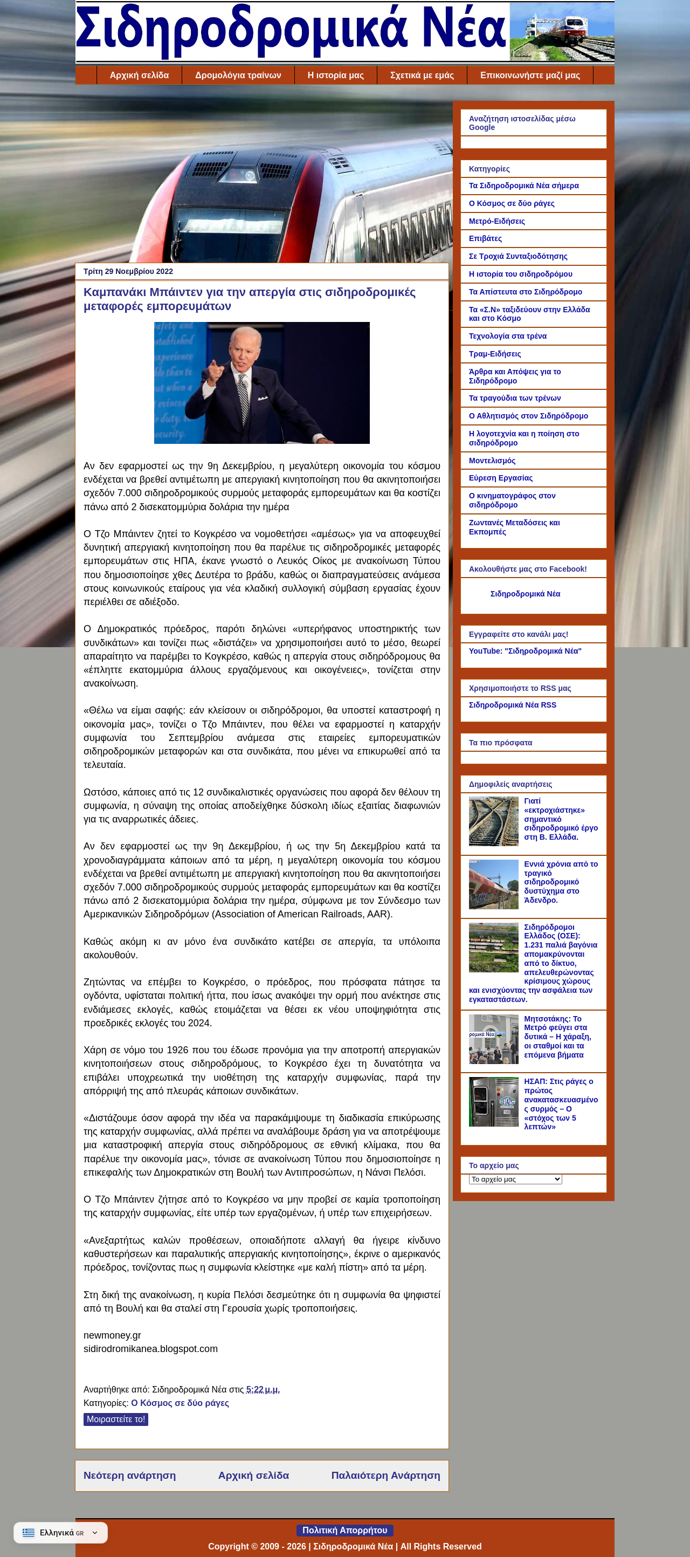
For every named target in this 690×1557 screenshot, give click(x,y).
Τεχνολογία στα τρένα (508, 336)
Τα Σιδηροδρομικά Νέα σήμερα (524, 185)
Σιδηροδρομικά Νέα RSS (512, 705)
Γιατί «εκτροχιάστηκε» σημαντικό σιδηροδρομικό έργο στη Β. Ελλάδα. (561, 819)
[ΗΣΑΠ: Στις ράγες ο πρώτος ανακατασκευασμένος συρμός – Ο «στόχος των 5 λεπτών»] (495, 1124)
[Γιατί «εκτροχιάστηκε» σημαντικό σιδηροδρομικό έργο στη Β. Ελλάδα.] (495, 843)
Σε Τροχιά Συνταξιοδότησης (518, 256)
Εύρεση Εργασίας (501, 478)
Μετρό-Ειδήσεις (497, 221)
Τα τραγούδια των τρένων (515, 398)
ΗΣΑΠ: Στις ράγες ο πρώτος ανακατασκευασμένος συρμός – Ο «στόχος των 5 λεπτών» (561, 1104)
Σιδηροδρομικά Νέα (526, 593)
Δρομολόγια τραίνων (238, 75)
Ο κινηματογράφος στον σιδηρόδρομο (512, 500)
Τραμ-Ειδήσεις (495, 353)
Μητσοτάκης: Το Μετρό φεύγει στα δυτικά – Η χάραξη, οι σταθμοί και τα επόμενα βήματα (558, 1036)
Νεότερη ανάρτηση (130, 1475)
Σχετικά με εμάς (422, 75)
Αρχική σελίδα (139, 75)
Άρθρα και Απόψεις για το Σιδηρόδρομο (515, 376)
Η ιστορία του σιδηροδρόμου (520, 274)
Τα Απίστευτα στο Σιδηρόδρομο (525, 291)
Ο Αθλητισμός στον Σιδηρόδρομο (528, 415)
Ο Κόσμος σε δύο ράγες (180, 1403)
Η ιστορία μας (336, 75)
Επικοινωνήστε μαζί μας (530, 75)
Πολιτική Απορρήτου (344, 1530)
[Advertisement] (261, 176)
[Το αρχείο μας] (515, 1179)
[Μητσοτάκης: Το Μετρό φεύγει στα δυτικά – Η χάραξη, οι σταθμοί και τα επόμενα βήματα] (495, 1061)
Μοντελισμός (492, 460)
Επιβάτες (485, 238)
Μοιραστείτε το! (116, 1419)
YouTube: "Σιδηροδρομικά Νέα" (525, 651)
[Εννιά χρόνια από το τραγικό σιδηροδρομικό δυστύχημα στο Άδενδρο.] (495, 906)
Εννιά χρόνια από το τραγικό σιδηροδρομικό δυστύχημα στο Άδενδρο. (561, 882)
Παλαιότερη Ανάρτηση (386, 1475)
